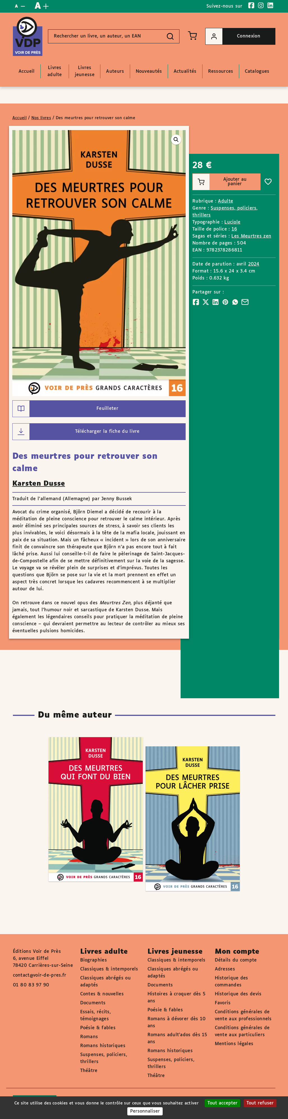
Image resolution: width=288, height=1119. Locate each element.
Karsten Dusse (38, 483)
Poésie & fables (98, 1028)
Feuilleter (65, 409)
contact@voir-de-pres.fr (39, 975)
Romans (89, 1037)
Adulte (225, 201)
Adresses (225, 969)
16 (234, 229)
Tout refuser (260, 1103)
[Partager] (195, 301)
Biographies (93, 960)
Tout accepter (223, 1103)
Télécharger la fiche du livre (76, 432)
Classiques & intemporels (109, 969)
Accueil (19, 118)
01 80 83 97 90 (31, 985)
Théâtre (89, 1070)
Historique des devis (238, 994)
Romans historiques (102, 1045)
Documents (93, 1003)
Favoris (223, 1003)
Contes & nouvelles (102, 994)
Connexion (233, 36)
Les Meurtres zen (251, 236)
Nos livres (41, 118)
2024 (253, 264)
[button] (176, 140)
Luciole (232, 222)
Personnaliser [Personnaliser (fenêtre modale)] (145, 1111)
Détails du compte (236, 960)
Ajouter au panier (219, 182)
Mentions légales (234, 1044)
